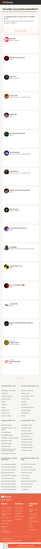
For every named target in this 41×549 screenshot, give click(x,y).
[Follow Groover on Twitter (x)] (11, 500)
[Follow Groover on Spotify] (9, 500)
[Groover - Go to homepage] (20, 496)
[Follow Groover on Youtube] (6, 500)
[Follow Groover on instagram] (1, 500)
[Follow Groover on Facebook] (4, 500)
